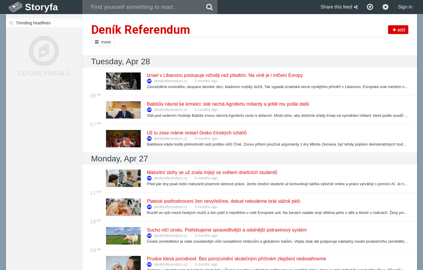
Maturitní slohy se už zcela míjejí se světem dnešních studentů (212, 172)
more (103, 41)
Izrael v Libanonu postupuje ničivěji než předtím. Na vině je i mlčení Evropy (224, 75)
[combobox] (142, 7)
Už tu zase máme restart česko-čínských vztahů (196, 132)
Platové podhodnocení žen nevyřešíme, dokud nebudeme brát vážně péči (223, 201)
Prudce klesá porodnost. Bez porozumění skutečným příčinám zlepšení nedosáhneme (236, 258)
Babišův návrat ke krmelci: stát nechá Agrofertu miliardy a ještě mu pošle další (228, 104)
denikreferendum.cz (170, 81)
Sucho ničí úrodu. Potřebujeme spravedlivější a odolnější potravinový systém (226, 229)
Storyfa (41, 7)
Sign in (405, 6)
